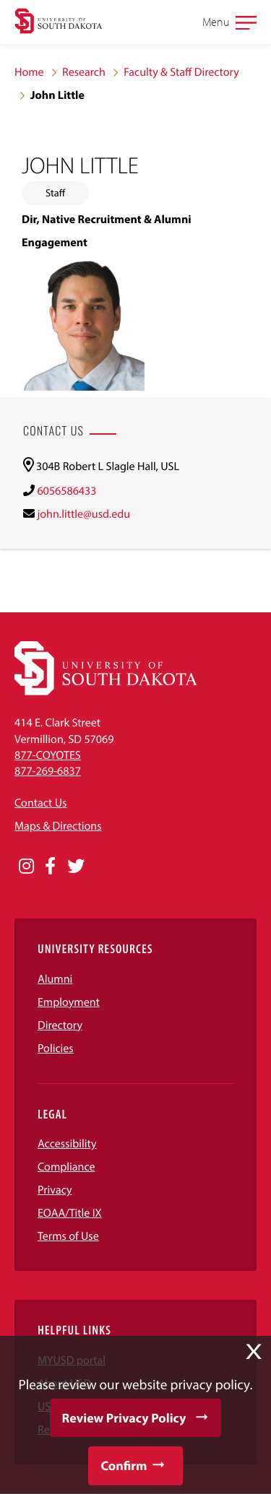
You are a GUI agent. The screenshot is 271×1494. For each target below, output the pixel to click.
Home (29, 72)
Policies (56, 1048)
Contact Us (40, 803)
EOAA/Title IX (70, 1213)
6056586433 (66, 491)
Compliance (66, 1167)
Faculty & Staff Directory (181, 72)
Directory (60, 1025)
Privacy (55, 1190)
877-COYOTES (47, 755)
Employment (69, 1002)
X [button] (253, 1351)
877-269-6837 (47, 771)
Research (84, 72)
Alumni (55, 979)
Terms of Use (68, 1236)
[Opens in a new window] (26, 866)
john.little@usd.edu (83, 514)
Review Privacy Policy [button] (124, 1418)
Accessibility (67, 1144)
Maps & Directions (57, 826)
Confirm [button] (123, 1465)
